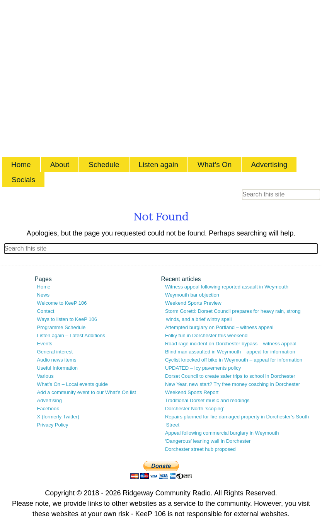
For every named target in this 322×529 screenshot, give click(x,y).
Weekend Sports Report (192, 392)
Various (45, 376)
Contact (46, 311)
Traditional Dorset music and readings (207, 400)
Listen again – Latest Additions (71, 335)
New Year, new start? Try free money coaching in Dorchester (232, 384)
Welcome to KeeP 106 (62, 303)
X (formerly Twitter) (58, 417)
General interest (55, 352)
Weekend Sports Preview (193, 303)
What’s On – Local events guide (72, 384)
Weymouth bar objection (192, 295)
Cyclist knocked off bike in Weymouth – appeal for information (233, 360)
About (60, 164)
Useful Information (57, 368)
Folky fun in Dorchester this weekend (206, 335)
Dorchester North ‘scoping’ (194, 408)
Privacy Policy (52, 425)
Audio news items (57, 360)
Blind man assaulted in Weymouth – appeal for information (230, 352)
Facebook (48, 408)
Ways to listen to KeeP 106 (67, 319)
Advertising (269, 164)
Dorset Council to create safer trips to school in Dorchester (230, 376)
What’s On (215, 164)
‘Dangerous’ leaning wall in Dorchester (207, 441)
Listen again (158, 164)
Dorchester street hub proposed (200, 449)
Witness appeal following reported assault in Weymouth (226, 287)
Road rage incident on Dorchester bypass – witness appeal (230, 343)
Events (45, 343)
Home (21, 164)
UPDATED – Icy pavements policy (203, 368)
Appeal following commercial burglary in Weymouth (222, 433)
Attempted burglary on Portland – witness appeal (219, 327)
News (43, 295)
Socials (23, 180)
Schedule (104, 164)
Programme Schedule (61, 327)
